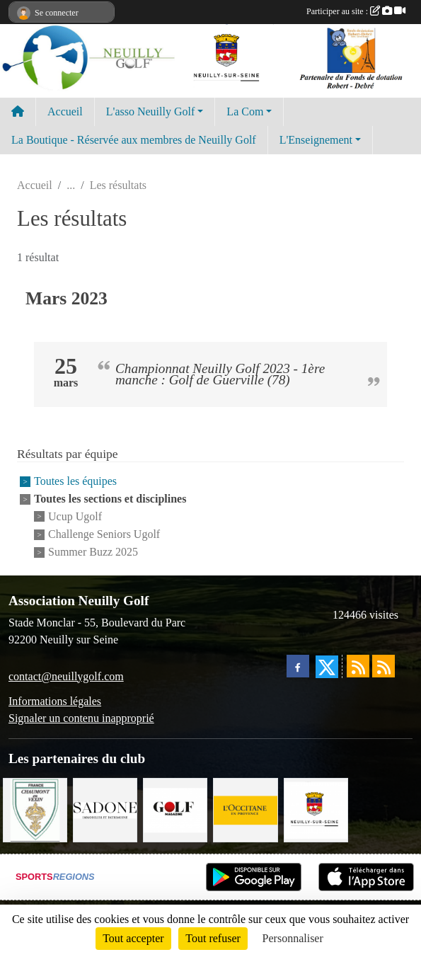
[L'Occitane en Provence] (245, 809)
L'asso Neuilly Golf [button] (150, 111)
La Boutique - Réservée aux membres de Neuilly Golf (133, 140)
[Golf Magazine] (175, 809)
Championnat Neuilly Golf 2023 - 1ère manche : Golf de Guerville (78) (220, 374)
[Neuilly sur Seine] (316, 809)
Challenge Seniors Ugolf (104, 534)
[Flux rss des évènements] (383, 666)
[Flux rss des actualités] (358, 666)
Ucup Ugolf (75, 516)
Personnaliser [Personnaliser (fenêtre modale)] (293, 938)
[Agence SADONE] (105, 809)
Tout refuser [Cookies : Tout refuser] (213, 938)
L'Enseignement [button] (315, 140)
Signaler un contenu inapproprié (81, 718)
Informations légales (54, 701)
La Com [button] (244, 111)
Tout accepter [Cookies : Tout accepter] (133, 938)
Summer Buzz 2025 (93, 552)
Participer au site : (355, 11)
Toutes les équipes (75, 482)
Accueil (65, 111)
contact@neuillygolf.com (66, 676)
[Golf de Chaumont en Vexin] (35, 809)
